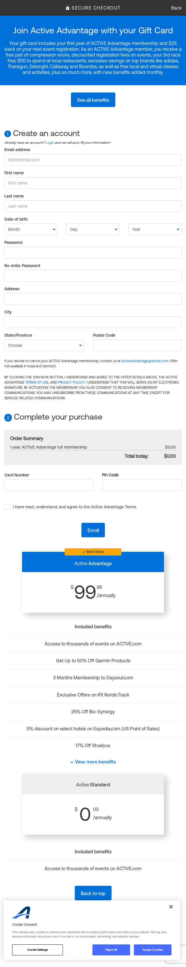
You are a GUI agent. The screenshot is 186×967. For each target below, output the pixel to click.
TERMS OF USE (37, 382)
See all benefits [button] (93, 100)
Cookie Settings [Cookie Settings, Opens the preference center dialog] (37, 949)
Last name (14, 196)
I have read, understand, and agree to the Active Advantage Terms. (75, 507)
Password (13, 242)
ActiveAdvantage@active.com (144, 361)
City (8, 312)
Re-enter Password (22, 265)
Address (11, 288)
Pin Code (110, 475)
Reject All (111, 949)
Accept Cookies (153, 949)
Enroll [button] (93, 530)
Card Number (16, 475)
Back (176, 7)
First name (14, 172)
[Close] (171, 906)
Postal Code (104, 335)
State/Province (18, 335)
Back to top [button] (93, 893)
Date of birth (16, 219)
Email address (17, 149)
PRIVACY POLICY (71, 382)
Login (49, 143)
